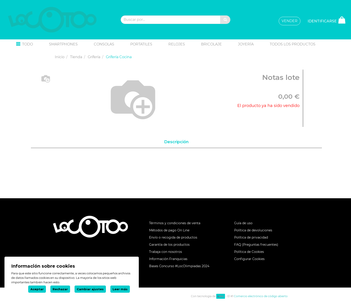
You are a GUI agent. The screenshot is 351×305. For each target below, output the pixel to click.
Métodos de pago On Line (169, 230)
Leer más (120, 289)
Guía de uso (243, 223)
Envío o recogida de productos (173, 237)
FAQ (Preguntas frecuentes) (256, 245)
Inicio (59, 57)
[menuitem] (63, 44)
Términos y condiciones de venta (174, 223)
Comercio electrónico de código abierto (261, 296)
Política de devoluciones (253, 230)
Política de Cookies (249, 252)
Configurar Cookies (249, 259)
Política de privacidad (251, 237)
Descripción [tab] (176, 141)
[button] (24, 44)
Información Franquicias (168, 259)
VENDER (289, 21)
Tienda (76, 57)
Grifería (94, 57)
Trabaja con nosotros (165, 252)
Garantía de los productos (169, 245)
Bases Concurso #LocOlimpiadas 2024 (179, 266)
